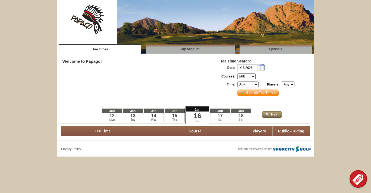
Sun (241, 119)
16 (197, 116)
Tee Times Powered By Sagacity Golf (274, 148)
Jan (197, 109)
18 (241, 115)
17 (220, 115)
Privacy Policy (71, 149)
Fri (197, 121)
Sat (220, 119)
